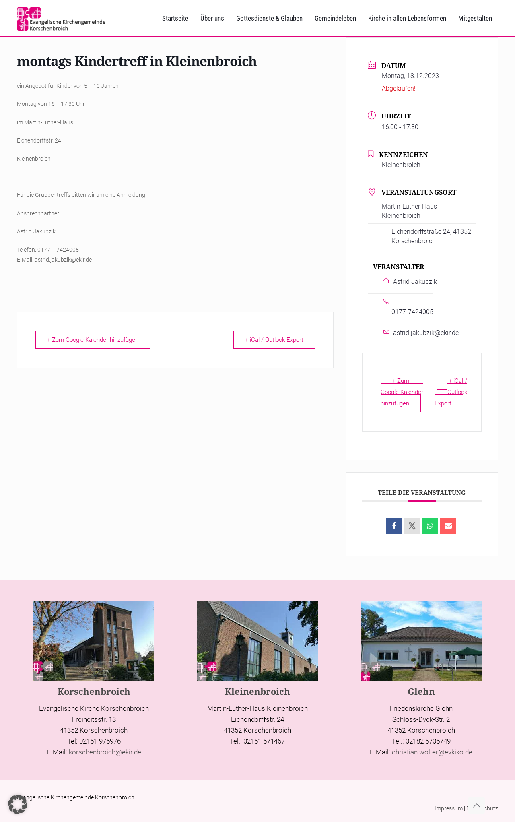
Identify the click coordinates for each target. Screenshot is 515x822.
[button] (17, 804)
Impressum (449, 808)
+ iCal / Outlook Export (274, 339)
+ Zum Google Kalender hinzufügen (92, 339)
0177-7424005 (412, 312)
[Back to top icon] (476, 805)
